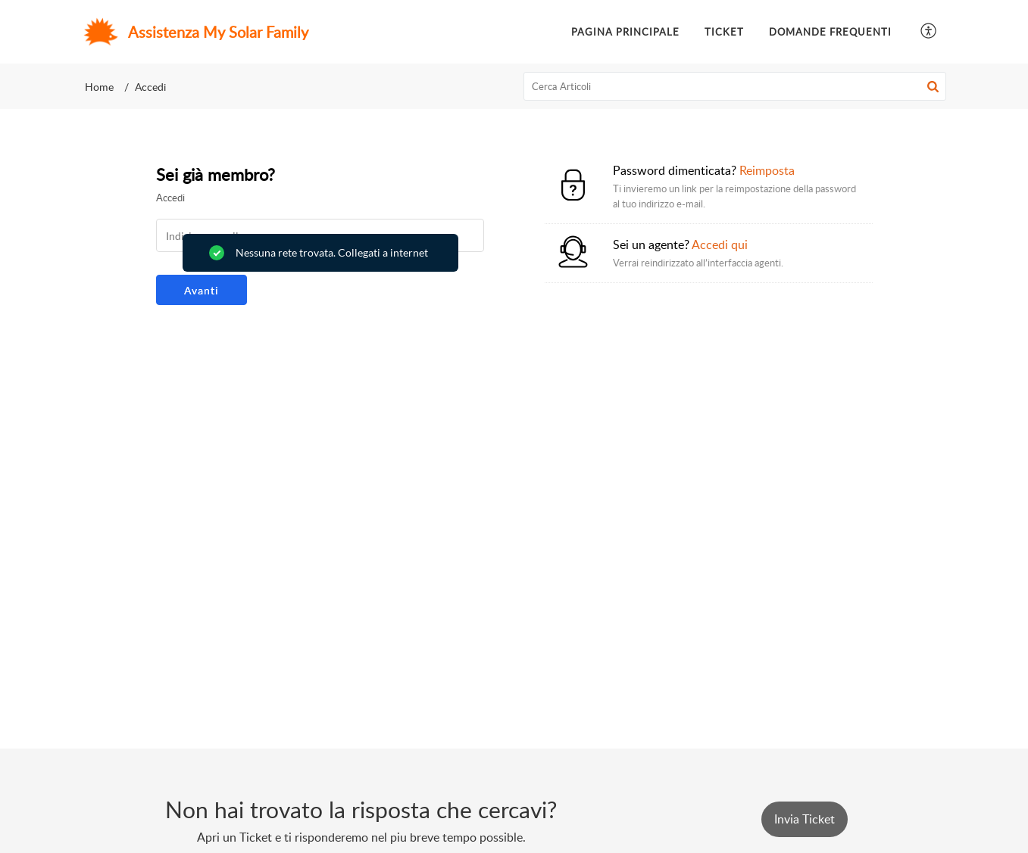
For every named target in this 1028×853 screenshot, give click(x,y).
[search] (734, 86)
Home (99, 86)
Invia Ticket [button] (804, 819)
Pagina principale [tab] (625, 32)
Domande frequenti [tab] (830, 32)
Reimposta (767, 170)
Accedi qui (720, 244)
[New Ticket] (804, 819)
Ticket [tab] (724, 32)
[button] (929, 32)
